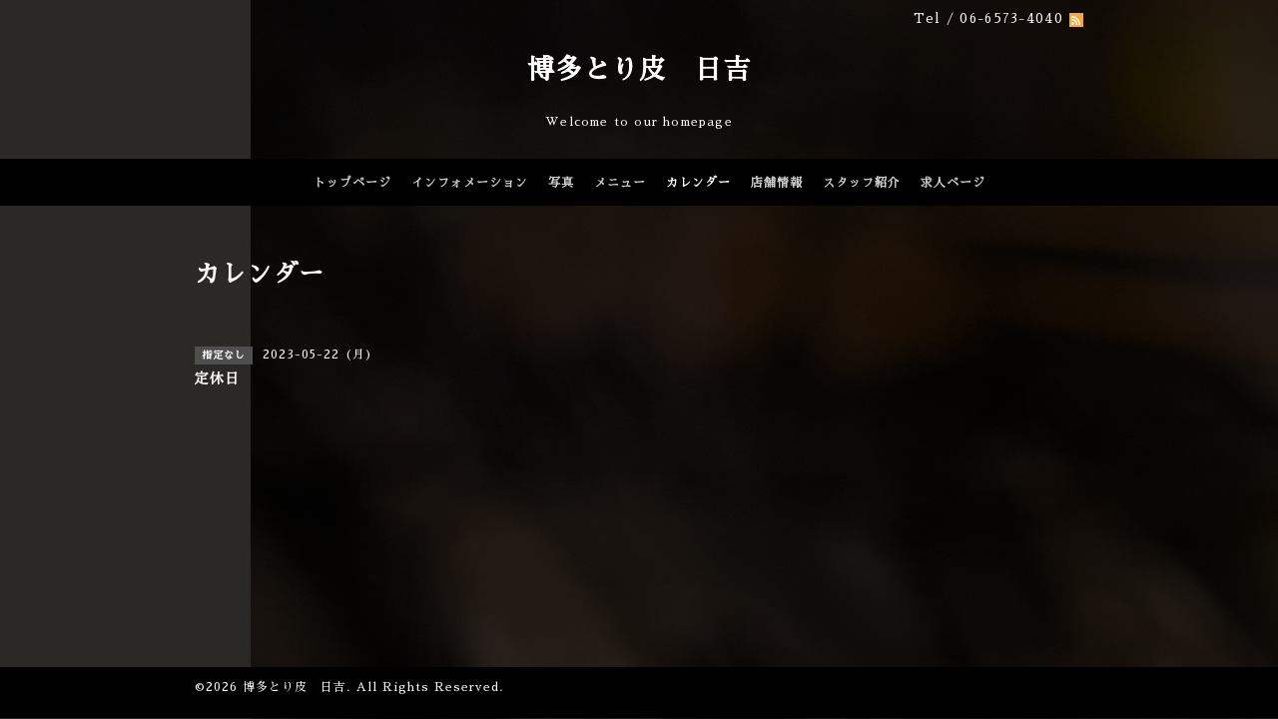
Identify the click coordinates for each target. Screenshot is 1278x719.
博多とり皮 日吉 (639, 69)
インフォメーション (469, 183)
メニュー (620, 183)
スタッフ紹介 (862, 183)
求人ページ (953, 183)
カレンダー (698, 183)
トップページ (352, 183)
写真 (561, 183)
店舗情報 (777, 183)
